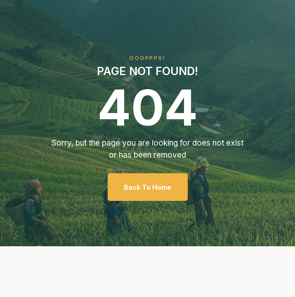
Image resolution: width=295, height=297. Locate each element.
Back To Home (147, 187)
